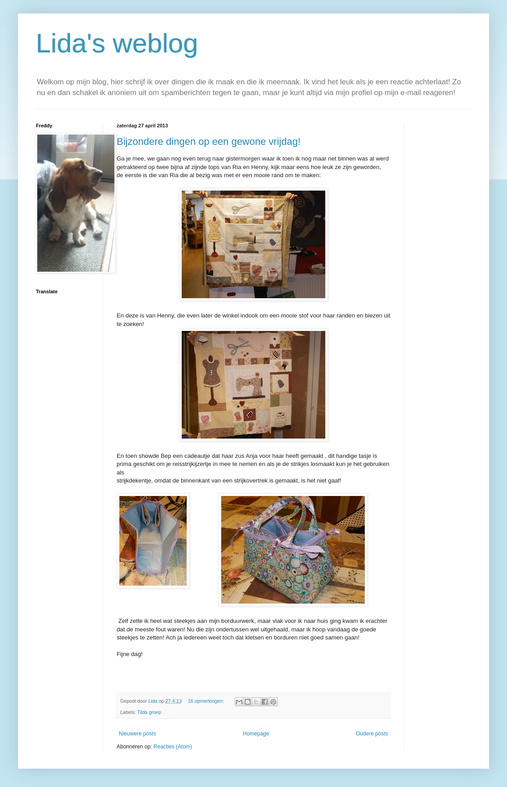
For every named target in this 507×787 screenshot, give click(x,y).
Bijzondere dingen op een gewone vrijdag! (209, 141)
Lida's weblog (117, 43)
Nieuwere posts (137, 733)
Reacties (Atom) (172, 747)
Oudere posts (372, 733)
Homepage (256, 733)
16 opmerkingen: (206, 701)
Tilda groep (149, 712)
